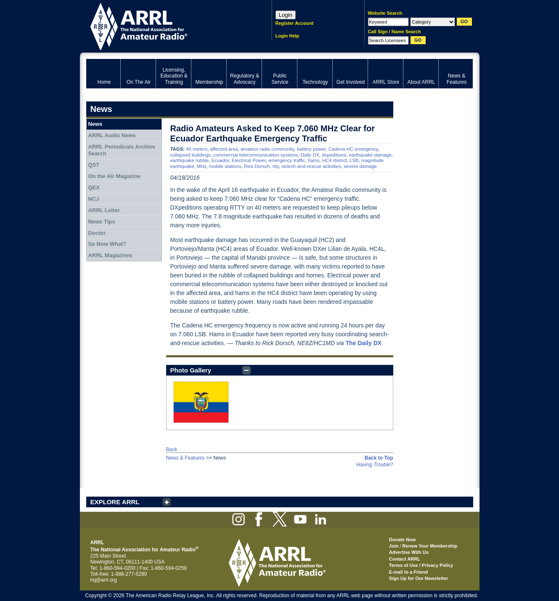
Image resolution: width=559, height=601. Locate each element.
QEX (93, 187)
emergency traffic (286, 160)
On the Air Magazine (114, 176)
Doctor (97, 233)
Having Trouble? (374, 465)
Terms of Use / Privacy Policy (421, 565)
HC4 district (334, 160)
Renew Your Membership (430, 545)
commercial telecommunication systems (255, 154)
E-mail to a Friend (408, 571)
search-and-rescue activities (311, 166)
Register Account (295, 23)
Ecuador (220, 160)
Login (286, 15)
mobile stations (225, 166)
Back (172, 449)
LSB (354, 160)
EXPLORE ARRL (115, 501)
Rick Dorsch (257, 166)
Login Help (287, 35)
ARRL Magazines (110, 255)
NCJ (93, 199)
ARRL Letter (104, 210)
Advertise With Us (409, 552)
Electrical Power (249, 160)
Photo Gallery (191, 370)
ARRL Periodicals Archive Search (121, 150)
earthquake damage (370, 154)
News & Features (185, 458)
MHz (202, 166)
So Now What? (107, 244)
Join (394, 545)
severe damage (360, 166)
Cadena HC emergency (353, 149)
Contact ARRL (404, 558)
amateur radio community (267, 149)
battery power (311, 149)
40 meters (196, 149)
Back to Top (379, 458)
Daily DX (310, 154)
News (95, 124)
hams (314, 160)
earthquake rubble (189, 160)
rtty (276, 166)
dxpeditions (334, 154)
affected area (224, 149)
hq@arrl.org (103, 580)
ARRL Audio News (111, 135)
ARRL (168, 25)
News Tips (101, 221)
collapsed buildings (190, 154)
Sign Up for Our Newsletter (418, 578)
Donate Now (402, 539)
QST (93, 165)
